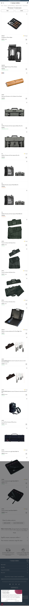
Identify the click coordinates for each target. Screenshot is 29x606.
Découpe (5, 5)
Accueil (2, 5)
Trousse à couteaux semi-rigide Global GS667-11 (10, 481)
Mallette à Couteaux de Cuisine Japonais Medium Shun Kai (12, 125)
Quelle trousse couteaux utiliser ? (14, 537)
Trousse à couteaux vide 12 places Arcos (8, 242)
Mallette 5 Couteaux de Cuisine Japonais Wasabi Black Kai (12, 213)
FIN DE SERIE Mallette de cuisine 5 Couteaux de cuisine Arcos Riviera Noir (14, 392)
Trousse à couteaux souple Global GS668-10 (9, 510)
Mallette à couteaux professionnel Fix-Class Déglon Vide (12, 331)
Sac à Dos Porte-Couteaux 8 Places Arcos (9, 422)
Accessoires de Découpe (11, 5)
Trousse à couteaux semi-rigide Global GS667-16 (10, 451)
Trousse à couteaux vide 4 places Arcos (8, 301)
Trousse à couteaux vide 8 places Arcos (8, 272)
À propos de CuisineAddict (14, 570)
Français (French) (14, 587)
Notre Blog (14, 567)
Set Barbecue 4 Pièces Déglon (7, 37)
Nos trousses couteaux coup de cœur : (14, 540)
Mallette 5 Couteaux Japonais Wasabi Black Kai (10, 184)
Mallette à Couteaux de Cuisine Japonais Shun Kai (10, 155)
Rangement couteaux (19, 5)
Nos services (14, 572)
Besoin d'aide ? (14, 564)
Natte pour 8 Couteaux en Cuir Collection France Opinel (12, 96)
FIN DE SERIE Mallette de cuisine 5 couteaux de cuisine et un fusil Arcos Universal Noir (13, 361)
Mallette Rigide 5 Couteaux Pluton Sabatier (9, 66)
